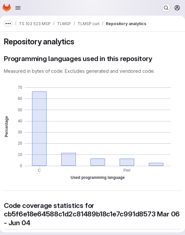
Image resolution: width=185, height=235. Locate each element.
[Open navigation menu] (18, 8)
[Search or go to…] (166, 8)
